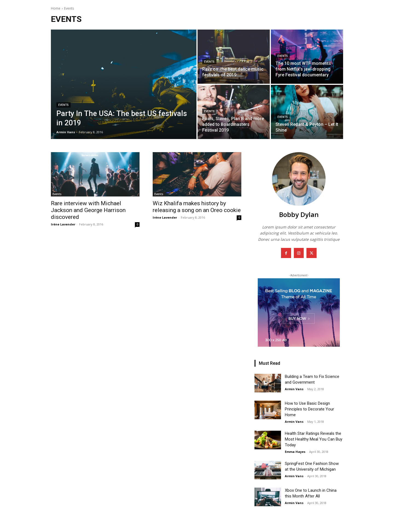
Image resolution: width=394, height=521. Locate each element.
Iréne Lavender (63, 224)
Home (55, 8)
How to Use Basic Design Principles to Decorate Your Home (309, 409)
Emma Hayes (295, 452)
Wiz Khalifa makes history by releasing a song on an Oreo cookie (197, 206)
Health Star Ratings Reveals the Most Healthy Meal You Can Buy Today (313, 439)
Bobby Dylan (299, 214)
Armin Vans (294, 389)
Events (63, 104)
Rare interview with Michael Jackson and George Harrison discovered (88, 210)
